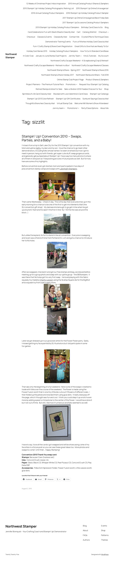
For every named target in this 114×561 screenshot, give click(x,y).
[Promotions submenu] (76, 84)
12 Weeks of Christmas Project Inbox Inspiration (46, 3)
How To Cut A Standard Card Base (94, 51)
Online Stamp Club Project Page (70, 79)
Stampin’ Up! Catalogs (99, 93)
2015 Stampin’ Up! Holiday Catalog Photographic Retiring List (48, 8)
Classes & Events (44, 36)
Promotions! (72, 108)
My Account (103, 55)
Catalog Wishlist (89, 32)
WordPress (105, 554)
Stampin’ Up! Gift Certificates (68, 98)
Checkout (103, 32)
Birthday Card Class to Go (92, 27)
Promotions (71, 84)
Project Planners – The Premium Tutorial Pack (45, 84)
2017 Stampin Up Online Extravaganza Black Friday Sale (86, 17)
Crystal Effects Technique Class (95, 36)
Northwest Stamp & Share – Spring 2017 (63, 70)
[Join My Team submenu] (81, 55)
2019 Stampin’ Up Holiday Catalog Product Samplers (57, 27)
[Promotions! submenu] (78, 108)
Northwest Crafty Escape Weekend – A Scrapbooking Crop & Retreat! (80, 60)
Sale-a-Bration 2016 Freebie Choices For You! (83, 89)
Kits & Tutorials (90, 55)
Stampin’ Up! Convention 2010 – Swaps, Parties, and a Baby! (52, 138)
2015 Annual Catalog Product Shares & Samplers (88, 3)
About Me (104, 108)
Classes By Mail (60, 36)
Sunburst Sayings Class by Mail (96, 98)
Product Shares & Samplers (97, 79)
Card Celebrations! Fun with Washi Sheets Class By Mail (51, 32)
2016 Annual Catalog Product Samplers (47, 13)
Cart (79, 32)
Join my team (58, 108)
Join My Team (74, 55)
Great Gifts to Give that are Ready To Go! (92, 46)
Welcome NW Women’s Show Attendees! (91, 103)
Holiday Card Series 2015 (37, 51)
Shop (106, 89)
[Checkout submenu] (108, 31)
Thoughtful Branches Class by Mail (40, 103)
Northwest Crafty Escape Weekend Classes (90, 65)
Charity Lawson (46, 280)
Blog (107, 27)
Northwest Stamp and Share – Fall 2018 (92, 75)
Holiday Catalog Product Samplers (63, 51)
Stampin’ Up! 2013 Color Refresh (40, 98)
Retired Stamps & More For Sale (49, 89)
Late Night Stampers (68, 168)
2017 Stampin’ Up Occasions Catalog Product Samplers (85, 22)
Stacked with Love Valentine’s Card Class (70, 93)
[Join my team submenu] (64, 108)
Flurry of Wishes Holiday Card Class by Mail (91, 41)
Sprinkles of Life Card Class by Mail (36, 93)
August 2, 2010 (27, 488)
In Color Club (28, 55)
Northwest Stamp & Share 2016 (95, 70)
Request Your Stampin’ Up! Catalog (94, 84)
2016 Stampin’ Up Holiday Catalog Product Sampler (87, 13)
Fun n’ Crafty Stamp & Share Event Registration (52, 46)
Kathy (38, 148)
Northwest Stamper (11, 56)
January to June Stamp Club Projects (51, 55)
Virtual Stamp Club (64, 103)
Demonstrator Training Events (58, 41)
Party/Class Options (89, 108)
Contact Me (74, 36)
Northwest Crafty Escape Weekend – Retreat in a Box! (47, 65)
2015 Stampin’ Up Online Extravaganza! (92, 8)
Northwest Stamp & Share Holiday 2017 (57, 75)
